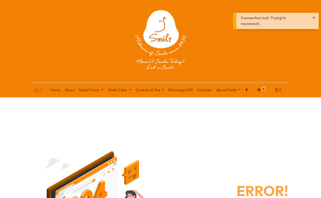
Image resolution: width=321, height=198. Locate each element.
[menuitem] (55, 90)
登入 (278, 89)
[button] (246, 90)
